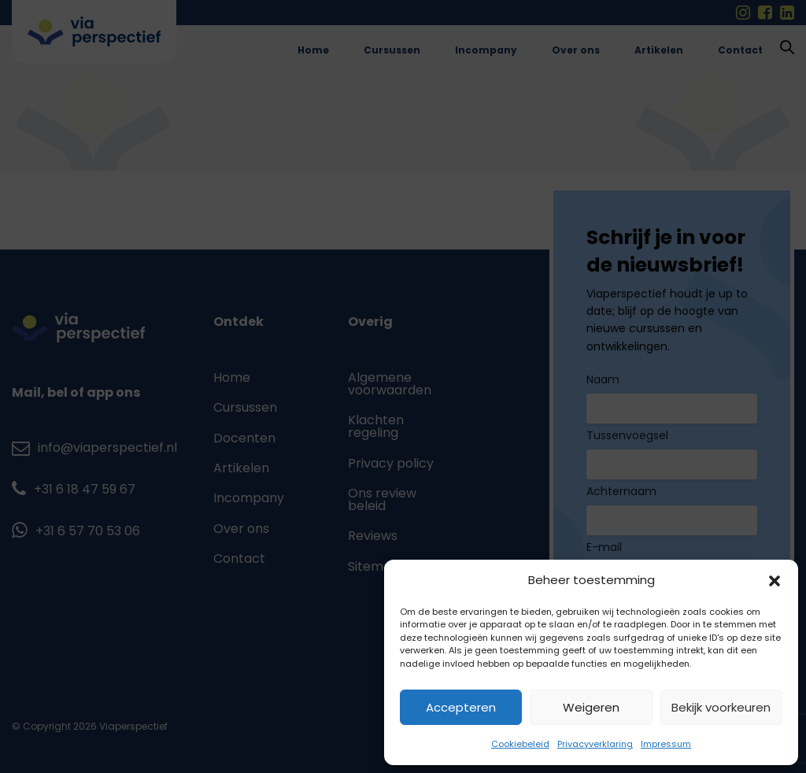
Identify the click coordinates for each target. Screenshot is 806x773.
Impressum (666, 744)
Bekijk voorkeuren (721, 707)
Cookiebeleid (520, 744)
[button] (774, 581)
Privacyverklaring (595, 744)
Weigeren (591, 707)
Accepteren (461, 707)
